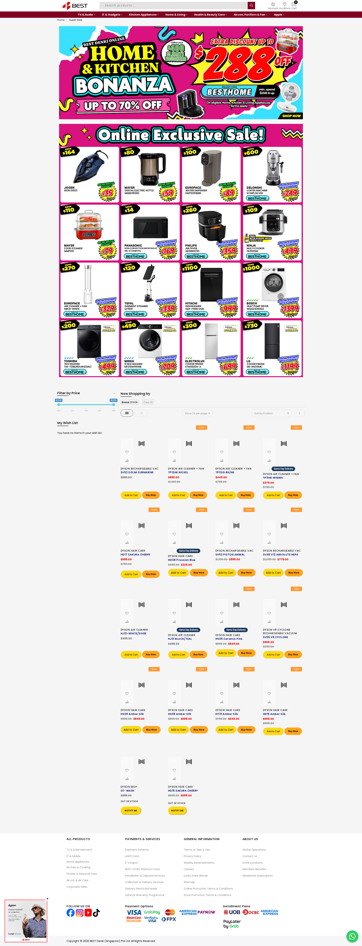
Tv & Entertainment (79, 850)
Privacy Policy (192, 856)
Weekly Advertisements (199, 863)
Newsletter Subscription (258, 875)
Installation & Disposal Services (145, 875)
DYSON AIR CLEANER (134, 630)
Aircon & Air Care (77, 880)
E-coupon (131, 863)
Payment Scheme (137, 850)
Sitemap (189, 882)
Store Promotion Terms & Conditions (207, 895)
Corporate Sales (77, 887)
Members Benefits (254, 869)
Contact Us (250, 856)
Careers (189, 869)
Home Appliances (78, 862)
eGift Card (132, 856)
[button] (127, 452)
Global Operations (254, 850)
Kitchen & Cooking (78, 867)
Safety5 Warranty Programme (144, 895)
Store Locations (253, 863)
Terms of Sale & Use (197, 850)
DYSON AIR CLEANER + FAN (186, 469)
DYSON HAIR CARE (133, 551)
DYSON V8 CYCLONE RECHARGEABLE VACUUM (280, 631)
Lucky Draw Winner (196, 875)
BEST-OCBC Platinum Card (142, 869)
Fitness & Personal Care (82, 874)
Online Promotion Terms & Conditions (208, 888)
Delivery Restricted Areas (141, 888)
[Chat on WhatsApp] (352, 936)
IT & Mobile (74, 856)
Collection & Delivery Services (144, 882)
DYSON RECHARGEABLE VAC (140, 469)
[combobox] (174, 5)
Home (61, 20)
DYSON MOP (129, 787)
